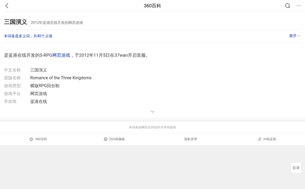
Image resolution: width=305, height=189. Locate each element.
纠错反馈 (267, 139)
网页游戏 (61, 55)
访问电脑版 (114, 139)
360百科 (152, 5)
